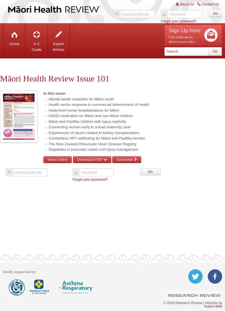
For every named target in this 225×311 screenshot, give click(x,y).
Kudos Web (213, 306)
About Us (185, 4)
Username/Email (135, 14)
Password (177, 14)
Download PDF (92, 159)
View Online (57, 159)
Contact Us (208, 4)
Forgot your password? (178, 21)
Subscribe (127, 159)
